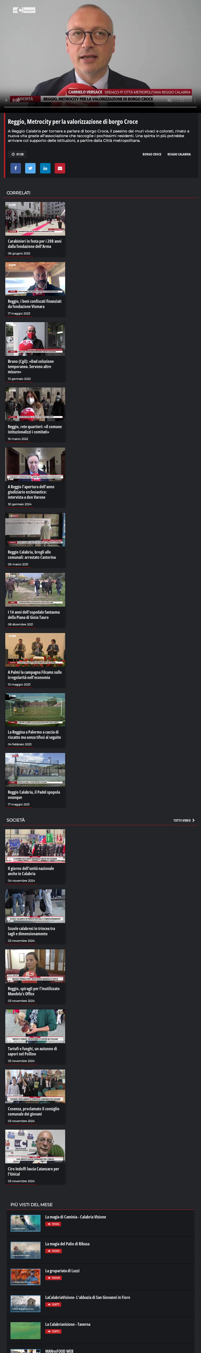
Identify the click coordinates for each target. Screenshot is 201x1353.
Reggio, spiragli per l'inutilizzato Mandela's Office (34, 991)
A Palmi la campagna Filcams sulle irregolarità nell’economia (35, 674)
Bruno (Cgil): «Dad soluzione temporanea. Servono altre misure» (31, 366)
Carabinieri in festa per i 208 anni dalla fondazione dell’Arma (35, 243)
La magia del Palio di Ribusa (67, 1244)
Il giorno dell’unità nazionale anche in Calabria (31, 871)
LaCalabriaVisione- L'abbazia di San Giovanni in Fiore (87, 1297)
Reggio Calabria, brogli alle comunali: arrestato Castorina (32, 554)
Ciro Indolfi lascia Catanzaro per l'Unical (33, 1171)
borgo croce (152, 154)
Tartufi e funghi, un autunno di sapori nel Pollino (32, 1051)
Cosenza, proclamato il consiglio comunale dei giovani (33, 1111)
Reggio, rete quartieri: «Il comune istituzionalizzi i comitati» (35, 429)
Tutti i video (185, 820)
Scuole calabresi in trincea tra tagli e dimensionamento (31, 931)
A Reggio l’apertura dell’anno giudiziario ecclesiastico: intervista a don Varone (31, 492)
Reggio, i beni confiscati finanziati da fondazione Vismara (35, 303)
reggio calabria (179, 154)
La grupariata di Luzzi (62, 1271)
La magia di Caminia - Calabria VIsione (75, 1217)
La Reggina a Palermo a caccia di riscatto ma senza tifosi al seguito (34, 734)
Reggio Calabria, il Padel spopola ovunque (34, 794)
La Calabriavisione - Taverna (67, 1324)
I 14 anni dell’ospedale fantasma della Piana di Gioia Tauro (34, 614)
